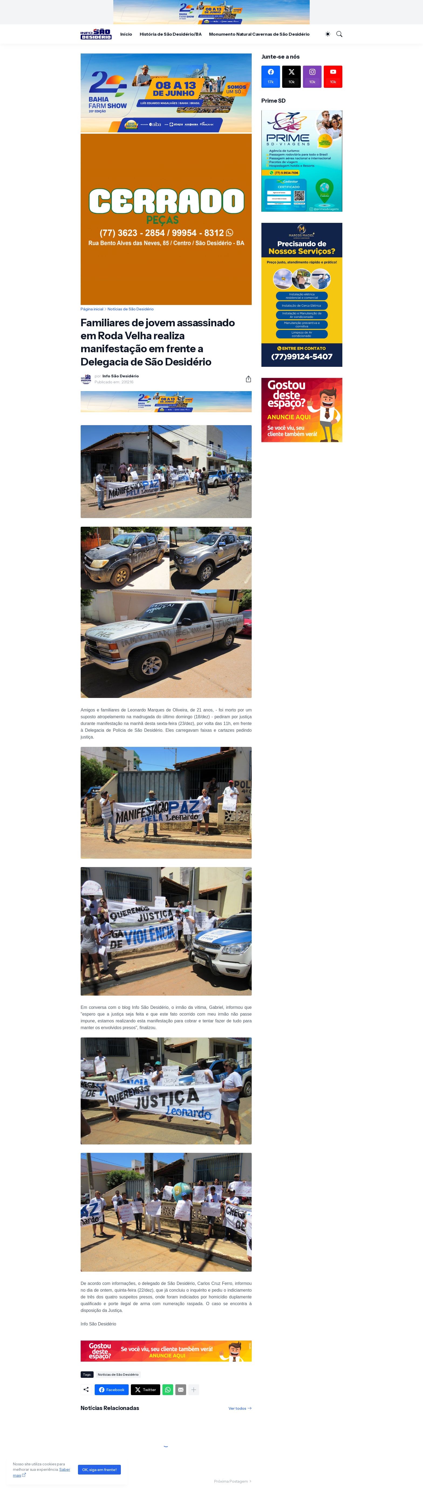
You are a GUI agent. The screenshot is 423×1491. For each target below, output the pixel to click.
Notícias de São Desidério (131, 309)
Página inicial (92, 309)
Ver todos (237, 1408)
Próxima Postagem (231, 1481)
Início (126, 34)
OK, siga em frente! (99, 1469)
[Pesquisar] (337, 34)
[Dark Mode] (325, 34)
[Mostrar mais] (193, 1389)
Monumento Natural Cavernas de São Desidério (259, 34)
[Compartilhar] (246, 379)
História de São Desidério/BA (171, 34)
